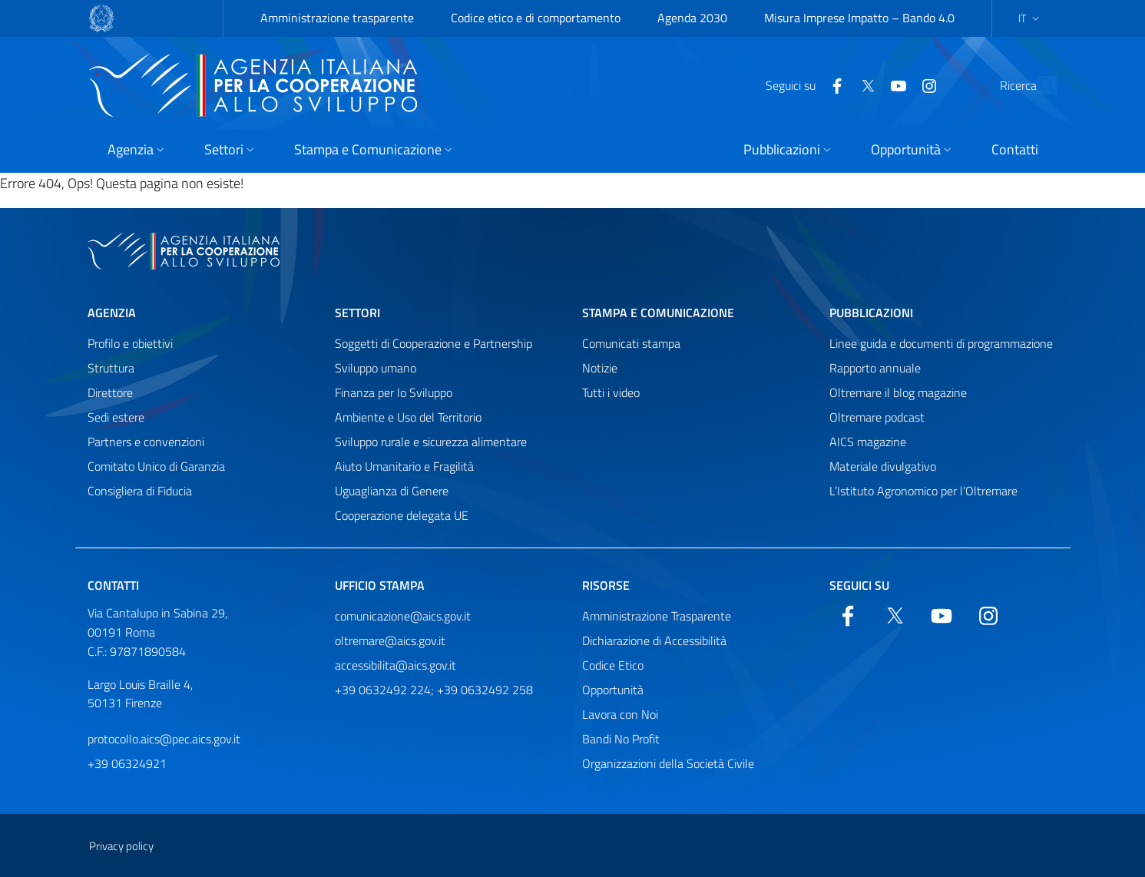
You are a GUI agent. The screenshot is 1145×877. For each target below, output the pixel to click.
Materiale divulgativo (882, 466)
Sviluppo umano (375, 368)
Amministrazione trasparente (337, 17)
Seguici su (859, 585)
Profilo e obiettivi (130, 343)
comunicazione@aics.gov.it (403, 616)
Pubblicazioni (871, 312)
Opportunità (613, 689)
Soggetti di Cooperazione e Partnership (433, 343)
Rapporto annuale (875, 368)
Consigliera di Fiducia (140, 491)
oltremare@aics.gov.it (390, 640)
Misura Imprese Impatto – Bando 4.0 (859, 17)
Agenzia (112, 312)
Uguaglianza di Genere (391, 491)
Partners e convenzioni (146, 441)
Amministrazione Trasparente (656, 616)
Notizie (599, 368)
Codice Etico (613, 665)
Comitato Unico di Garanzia (156, 466)
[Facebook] (801, 84)
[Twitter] (832, 84)
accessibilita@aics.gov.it (395, 665)
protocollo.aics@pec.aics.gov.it (164, 739)
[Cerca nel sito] (1038, 85)
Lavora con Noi (620, 714)
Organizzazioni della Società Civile (668, 763)
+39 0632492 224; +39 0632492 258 (434, 689)
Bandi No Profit (621, 739)
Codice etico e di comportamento (535, 17)
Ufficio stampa (380, 585)
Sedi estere (116, 417)
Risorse (606, 585)
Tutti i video (611, 392)
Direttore (110, 392)
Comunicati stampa (631, 343)
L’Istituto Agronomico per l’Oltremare (923, 491)
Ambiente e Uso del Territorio (408, 417)
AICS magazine (867, 441)
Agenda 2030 (692, 17)
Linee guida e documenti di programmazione (941, 343)
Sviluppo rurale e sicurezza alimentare (431, 441)
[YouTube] (863, 84)
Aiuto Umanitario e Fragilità (404, 466)
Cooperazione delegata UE (401, 515)
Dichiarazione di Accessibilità (654, 640)
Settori (357, 312)
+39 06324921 (127, 763)
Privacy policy (121, 846)
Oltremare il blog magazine (898, 392)
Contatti (113, 585)
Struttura (111, 368)
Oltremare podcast (877, 417)
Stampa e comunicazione (658, 312)
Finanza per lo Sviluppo (393, 392)
